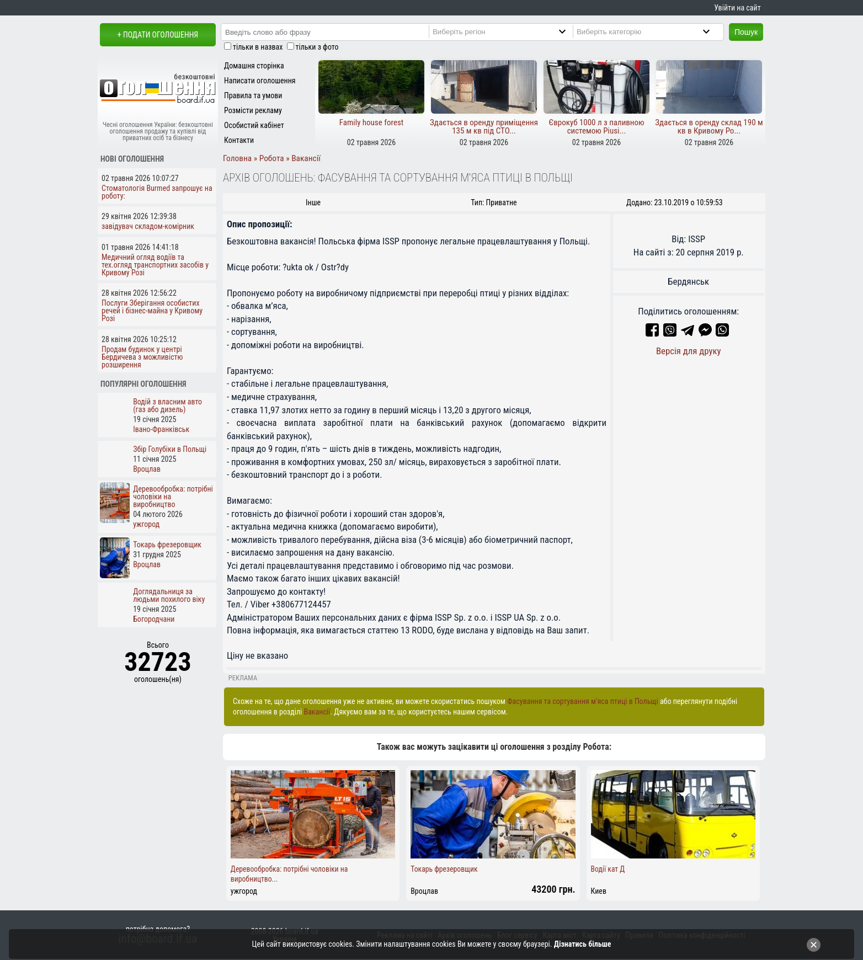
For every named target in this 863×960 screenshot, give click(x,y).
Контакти (239, 140)
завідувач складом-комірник (148, 226)
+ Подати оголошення (158, 34)
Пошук (746, 32)
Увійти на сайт (737, 7)
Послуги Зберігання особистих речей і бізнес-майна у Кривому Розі (152, 310)
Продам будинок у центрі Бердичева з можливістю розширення (142, 357)
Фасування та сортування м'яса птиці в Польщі (582, 701)
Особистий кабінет (254, 125)
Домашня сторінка (254, 65)
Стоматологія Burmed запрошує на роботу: (157, 192)
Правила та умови (253, 95)
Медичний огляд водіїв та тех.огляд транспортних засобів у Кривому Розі (155, 265)
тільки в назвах (258, 46)
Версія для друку (688, 350)
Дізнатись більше (582, 944)
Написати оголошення (260, 80)
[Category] (652, 31)
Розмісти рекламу (253, 110)
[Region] (508, 31)
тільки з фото (317, 46)
